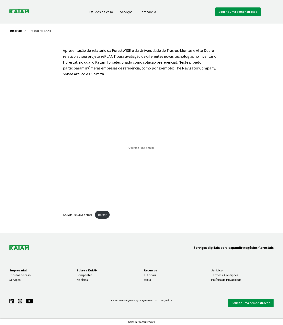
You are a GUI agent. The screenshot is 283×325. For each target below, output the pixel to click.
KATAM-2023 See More (78, 215)
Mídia (147, 280)
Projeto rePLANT (40, 31)
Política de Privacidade (226, 280)
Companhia (148, 12)
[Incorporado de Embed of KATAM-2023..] (141, 147)
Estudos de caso (101, 12)
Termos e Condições (224, 275)
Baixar (102, 215)
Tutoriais (15, 31)
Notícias (82, 280)
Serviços (126, 12)
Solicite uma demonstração (238, 12)
